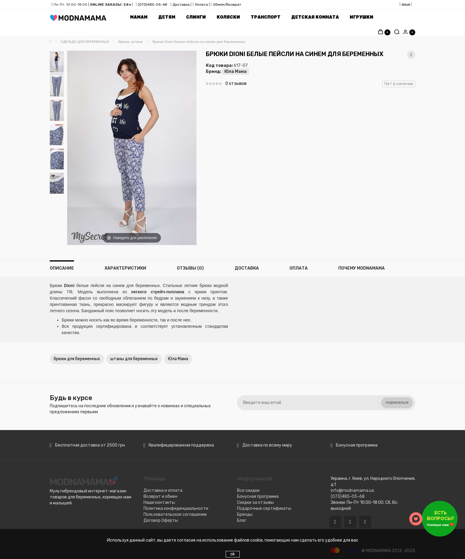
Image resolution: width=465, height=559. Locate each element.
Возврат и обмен (160, 496)
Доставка (181, 4)
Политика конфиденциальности (176, 508)
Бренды (245, 514)
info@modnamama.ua (352, 490)
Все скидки (248, 490)
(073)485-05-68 (152, 4)
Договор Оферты (161, 520)
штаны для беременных (134, 358)
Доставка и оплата (163, 490)
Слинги (196, 17)
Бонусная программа (258, 496)
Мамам (138, 17)
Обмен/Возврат (227, 4)
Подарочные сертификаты (264, 508)
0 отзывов (236, 83)
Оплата (201, 4)
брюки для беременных (77, 358)
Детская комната (315, 17)
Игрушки (361, 17)
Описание (62, 268)
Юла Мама (235, 71)
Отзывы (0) (190, 268)
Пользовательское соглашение (175, 514)
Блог (241, 520)
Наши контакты (159, 502)
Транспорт (265, 17)
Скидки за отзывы (255, 502)
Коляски (228, 17)
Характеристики (125, 268)
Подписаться (397, 403)
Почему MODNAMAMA (361, 268)
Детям (166, 17)
